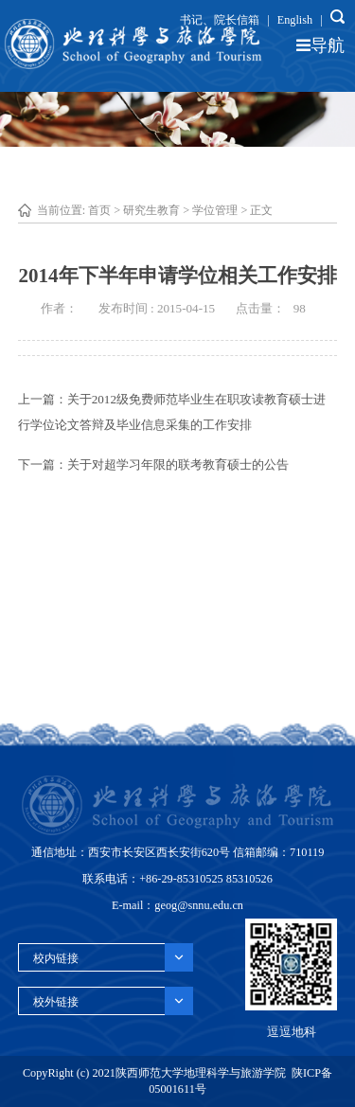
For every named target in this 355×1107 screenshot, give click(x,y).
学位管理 (215, 210)
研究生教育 (151, 210)
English (294, 20)
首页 (99, 210)
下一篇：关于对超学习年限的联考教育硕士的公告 (153, 464)
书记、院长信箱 (219, 20)
